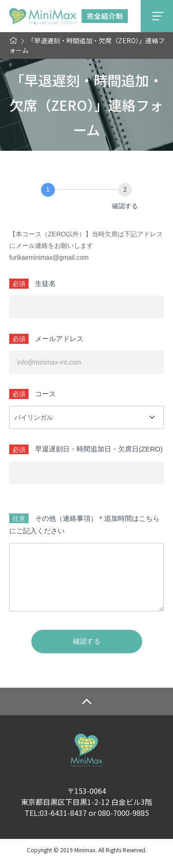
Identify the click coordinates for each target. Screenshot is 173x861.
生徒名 (45, 283)
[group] (86, 199)
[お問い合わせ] (48, 190)
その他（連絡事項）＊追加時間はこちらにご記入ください (84, 524)
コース (45, 394)
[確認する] (125, 190)
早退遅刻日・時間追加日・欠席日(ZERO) (99, 449)
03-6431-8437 (63, 812)
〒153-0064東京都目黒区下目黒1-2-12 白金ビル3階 (86, 796)
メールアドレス (59, 338)
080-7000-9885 (123, 812)
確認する (87, 641)
